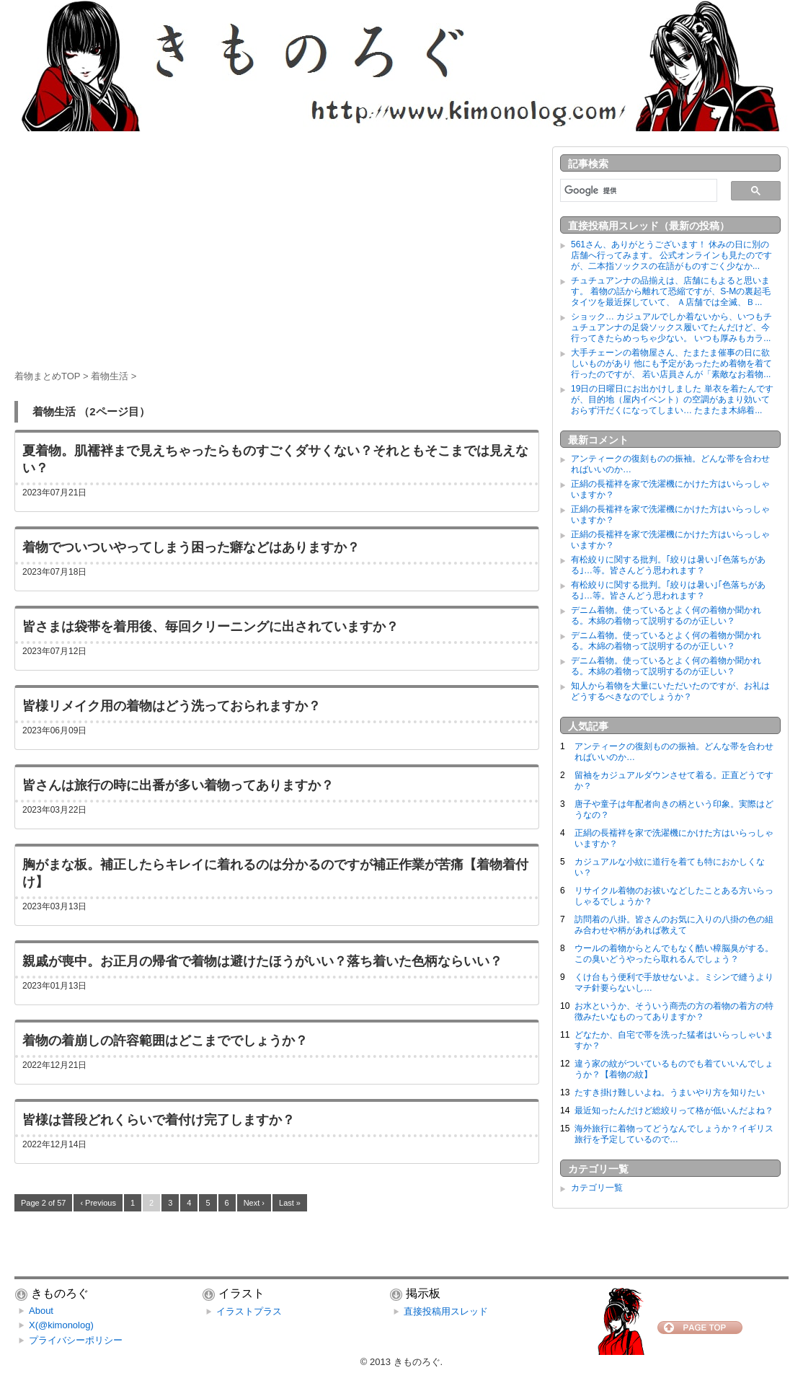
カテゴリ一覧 (597, 1188)
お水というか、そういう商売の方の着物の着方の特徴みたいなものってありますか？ (673, 1011)
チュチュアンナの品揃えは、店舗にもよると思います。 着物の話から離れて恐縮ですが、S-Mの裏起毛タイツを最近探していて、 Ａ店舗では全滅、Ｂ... (671, 291)
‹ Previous (98, 1202)
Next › (254, 1202)
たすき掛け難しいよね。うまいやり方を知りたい (669, 1092)
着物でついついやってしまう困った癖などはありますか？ (191, 547)
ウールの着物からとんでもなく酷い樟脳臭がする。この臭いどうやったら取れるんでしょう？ (673, 953)
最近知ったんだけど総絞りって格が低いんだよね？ (673, 1110)
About (41, 1310)
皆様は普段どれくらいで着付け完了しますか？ (158, 1120)
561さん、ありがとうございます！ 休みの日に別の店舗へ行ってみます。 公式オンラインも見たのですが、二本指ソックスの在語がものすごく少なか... (671, 255)
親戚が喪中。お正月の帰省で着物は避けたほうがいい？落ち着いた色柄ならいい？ (262, 961)
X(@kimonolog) (61, 1325)
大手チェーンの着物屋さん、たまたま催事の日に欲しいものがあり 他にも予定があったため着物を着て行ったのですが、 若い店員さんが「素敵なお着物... (671, 363)
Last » (290, 1202)
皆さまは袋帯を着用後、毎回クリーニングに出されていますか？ (210, 626)
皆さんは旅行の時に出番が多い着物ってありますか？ (178, 785)
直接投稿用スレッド (446, 1311)
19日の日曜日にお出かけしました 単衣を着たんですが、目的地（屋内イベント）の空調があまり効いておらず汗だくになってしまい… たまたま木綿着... (672, 399)
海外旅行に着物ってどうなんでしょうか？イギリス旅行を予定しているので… (673, 1133)
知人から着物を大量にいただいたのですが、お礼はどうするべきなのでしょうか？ (670, 691)
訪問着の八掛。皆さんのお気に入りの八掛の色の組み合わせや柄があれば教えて (673, 924)
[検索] (637, 190)
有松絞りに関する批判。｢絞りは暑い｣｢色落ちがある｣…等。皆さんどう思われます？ (668, 565)
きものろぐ (417, 1361)
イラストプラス (249, 1311)
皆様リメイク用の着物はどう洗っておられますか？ (171, 706)
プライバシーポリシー (76, 1340)
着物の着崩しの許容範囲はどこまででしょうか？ (165, 1040)
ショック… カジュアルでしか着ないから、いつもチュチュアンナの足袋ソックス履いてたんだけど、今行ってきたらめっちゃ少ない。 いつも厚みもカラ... (671, 327)
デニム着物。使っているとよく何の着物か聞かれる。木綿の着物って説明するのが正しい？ (666, 615)
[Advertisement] (276, 247)
